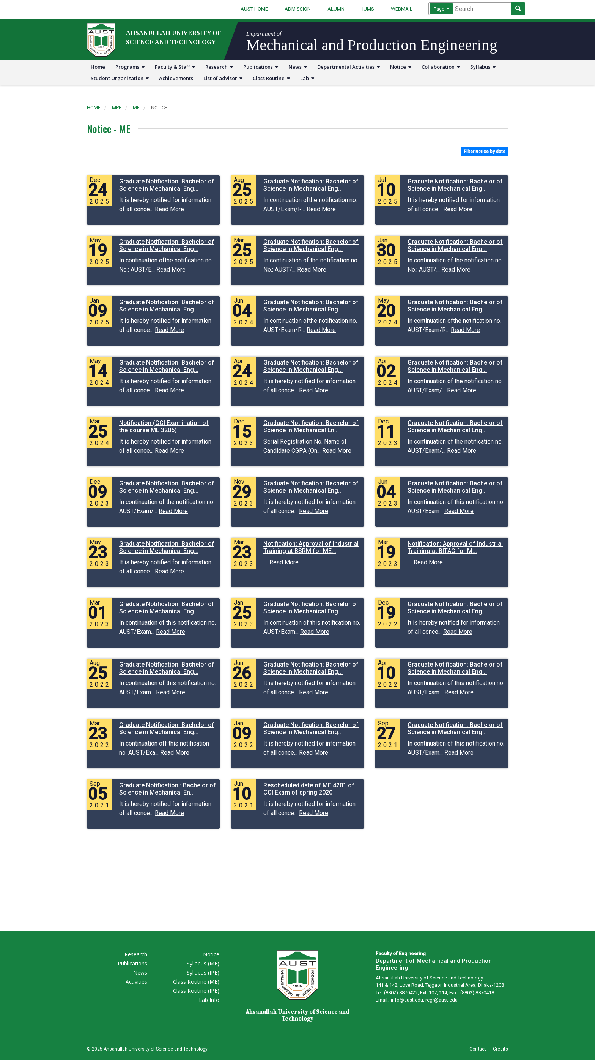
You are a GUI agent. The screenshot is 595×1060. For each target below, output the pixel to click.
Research (219, 66)
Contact (477, 1049)
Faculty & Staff (175, 66)
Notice (400, 66)
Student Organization (120, 78)
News (297, 66)
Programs (130, 66)
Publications (260, 66)
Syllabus (483, 66)
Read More (169, 209)
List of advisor (222, 78)
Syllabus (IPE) (203, 972)
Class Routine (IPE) (196, 990)
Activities (136, 981)
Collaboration (441, 66)
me (136, 108)
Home (98, 66)
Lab (307, 78)
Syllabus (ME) (203, 963)
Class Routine (271, 78)
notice (159, 108)
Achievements (176, 78)
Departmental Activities (348, 66)
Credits (500, 1049)
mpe (116, 108)
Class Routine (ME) (196, 981)
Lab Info (209, 999)
